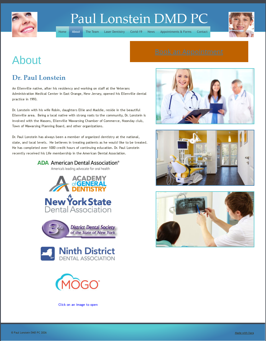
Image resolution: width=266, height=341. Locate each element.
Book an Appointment (189, 51)
